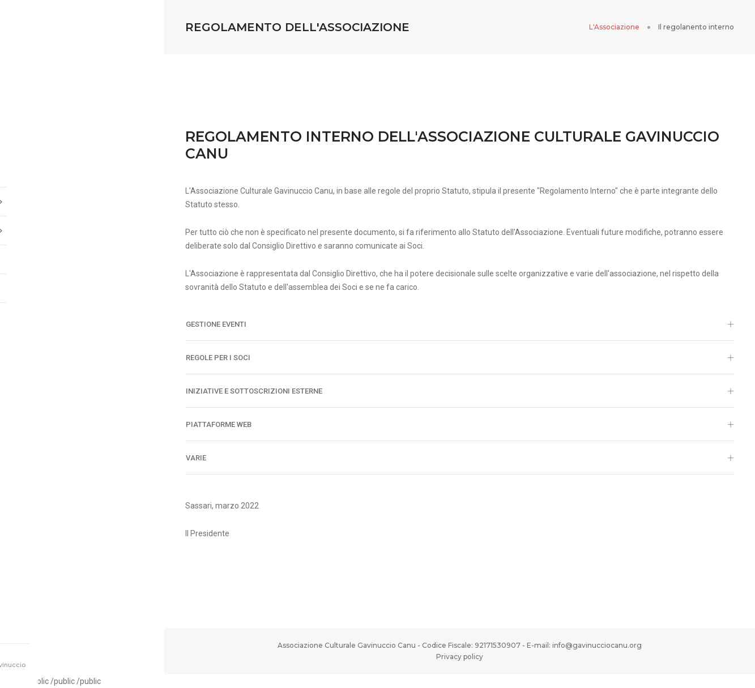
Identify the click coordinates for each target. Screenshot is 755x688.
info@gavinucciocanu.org (597, 645)
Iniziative (82, 226)
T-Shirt (39, 284)
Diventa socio (52, 255)
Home (35, 168)
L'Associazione (614, 27)
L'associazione (82, 197)
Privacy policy (459, 656)
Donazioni (44, 313)
